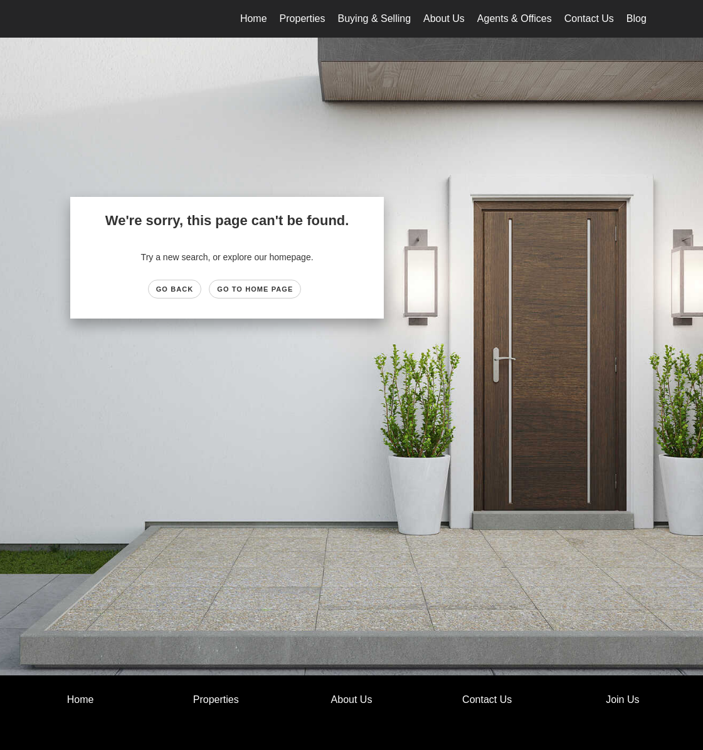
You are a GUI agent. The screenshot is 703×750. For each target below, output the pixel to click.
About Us (444, 18)
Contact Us (589, 18)
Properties (302, 18)
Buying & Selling (374, 18)
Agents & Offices (514, 18)
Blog (636, 18)
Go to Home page (255, 289)
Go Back (175, 289)
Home (253, 18)
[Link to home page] (54, 19)
